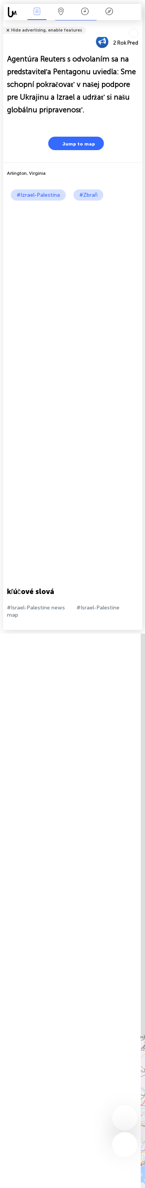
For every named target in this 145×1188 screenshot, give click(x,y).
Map (61, 12)
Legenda (109, 12)
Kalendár (85, 12)
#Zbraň (88, 195)
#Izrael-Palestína (38, 195)
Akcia (37, 12)
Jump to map (74, 143)
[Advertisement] (72, 276)
